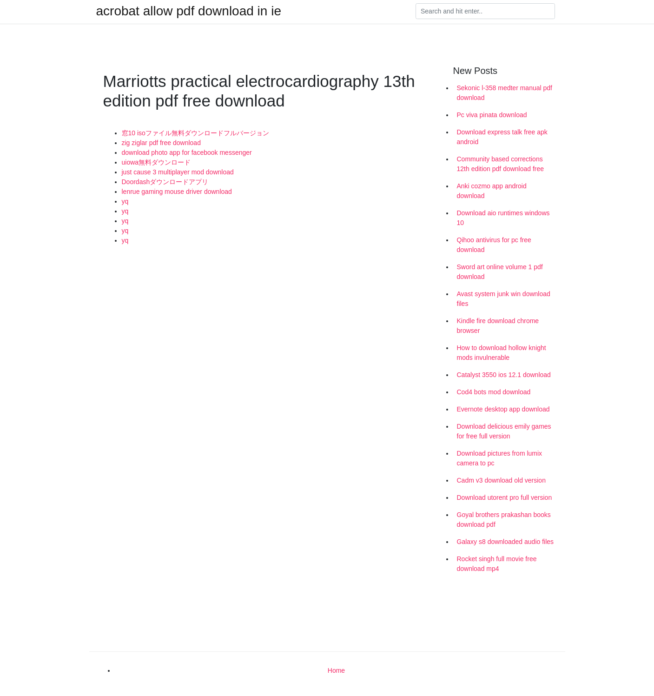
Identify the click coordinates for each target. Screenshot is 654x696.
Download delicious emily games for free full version (504, 431)
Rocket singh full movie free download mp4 (497, 563)
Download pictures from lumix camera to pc (499, 458)
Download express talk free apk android (502, 137)
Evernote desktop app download (503, 409)
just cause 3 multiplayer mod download (178, 172)
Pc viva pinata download (492, 115)
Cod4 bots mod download (494, 392)
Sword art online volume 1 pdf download (500, 271)
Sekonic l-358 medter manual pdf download (504, 92)
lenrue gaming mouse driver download (177, 191)
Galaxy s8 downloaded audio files (505, 541)
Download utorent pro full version (504, 497)
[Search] (485, 11)
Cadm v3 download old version (501, 480)
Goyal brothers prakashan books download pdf (504, 519)
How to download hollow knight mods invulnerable (501, 352)
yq (125, 201)
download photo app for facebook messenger (187, 152)
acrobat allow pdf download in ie (188, 11)
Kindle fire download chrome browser (498, 325)
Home (336, 670)
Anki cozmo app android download (492, 190)
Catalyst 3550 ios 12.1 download (504, 374)
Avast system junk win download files (503, 298)
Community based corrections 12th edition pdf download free (500, 163)
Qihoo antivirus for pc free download (494, 244)
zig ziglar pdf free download (161, 142)
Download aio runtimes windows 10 (503, 217)
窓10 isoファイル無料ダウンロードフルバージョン (195, 133)
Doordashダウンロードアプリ (165, 182)
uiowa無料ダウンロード (156, 162)
